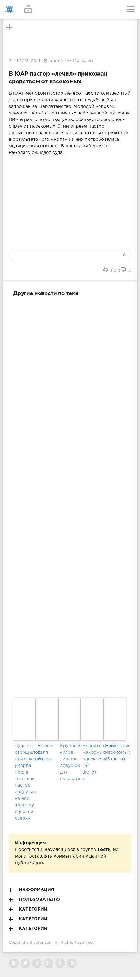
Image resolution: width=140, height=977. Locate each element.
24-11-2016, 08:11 (24, 61)
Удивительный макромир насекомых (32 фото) (93, 759)
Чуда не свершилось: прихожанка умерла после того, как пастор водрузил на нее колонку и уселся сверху (25, 782)
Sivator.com (41, 942)
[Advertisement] (70, 496)
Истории (83, 61)
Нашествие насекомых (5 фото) (115, 752)
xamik (56, 61)
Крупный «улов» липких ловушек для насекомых (70, 762)
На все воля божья (44, 752)
